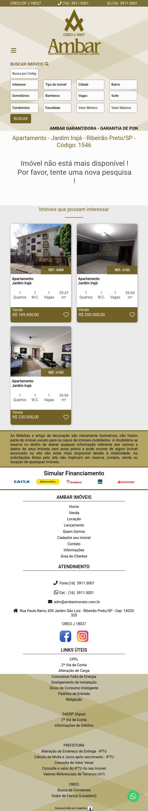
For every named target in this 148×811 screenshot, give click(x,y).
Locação (74, 519)
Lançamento (74, 525)
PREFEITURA (74, 745)
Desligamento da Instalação (74, 682)
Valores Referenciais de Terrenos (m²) (74, 774)
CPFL (74, 659)
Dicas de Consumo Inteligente (74, 688)
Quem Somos (74, 531)
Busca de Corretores (74, 790)
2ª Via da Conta (74, 665)
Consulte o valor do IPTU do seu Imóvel (74, 768)
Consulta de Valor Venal (74, 763)
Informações (74, 550)
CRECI (74, 784)
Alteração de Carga (74, 670)
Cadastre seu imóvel (74, 538)
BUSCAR (21, 118)
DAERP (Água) (74, 714)
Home (74, 507)
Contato (74, 544)
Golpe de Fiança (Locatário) (73, 796)
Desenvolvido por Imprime (74, 808)
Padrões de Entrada (74, 694)
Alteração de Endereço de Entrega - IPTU (74, 751)
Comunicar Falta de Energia (74, 676)
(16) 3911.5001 (123, 3)
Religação (74, 699)
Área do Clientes (74, 556)
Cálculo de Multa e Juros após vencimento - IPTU (74, 757)
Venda (74, 513)
